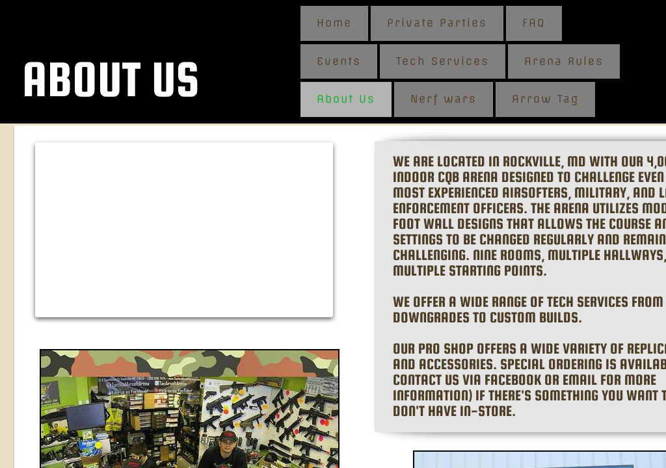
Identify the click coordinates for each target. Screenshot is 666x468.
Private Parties (437, 22)
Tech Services (442, 61)
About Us (346, 98)
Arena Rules (564, 61)
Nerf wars (443, 98)
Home (334, 22)
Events (339, 61)
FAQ (534, 22)
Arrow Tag (545, 98)
